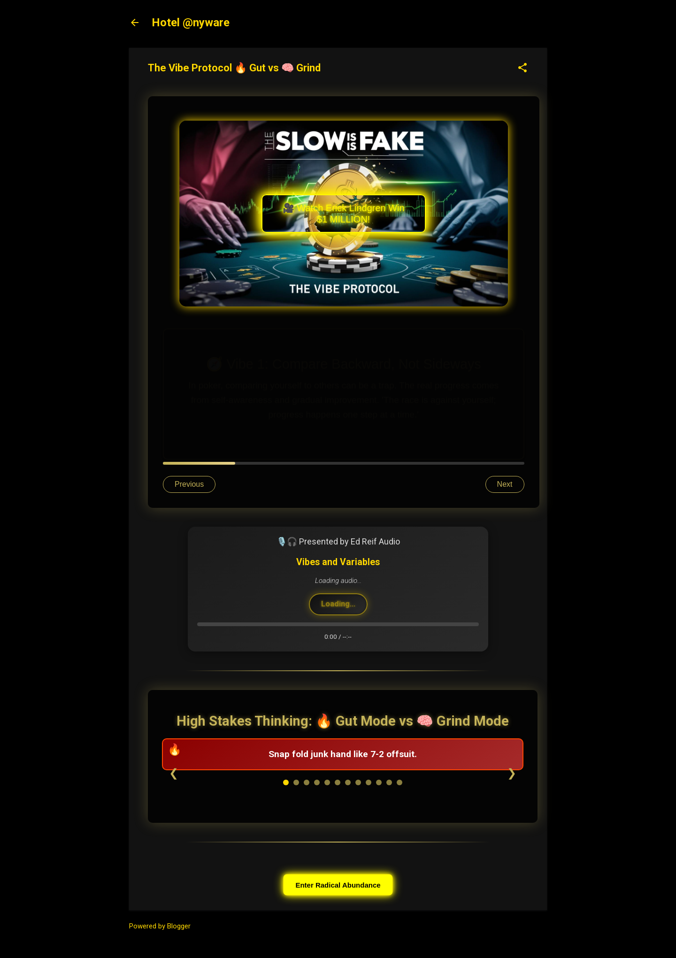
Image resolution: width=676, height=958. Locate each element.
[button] (522, 68)
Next (505, 484)
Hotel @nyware (191, 22)
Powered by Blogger (160, 926)
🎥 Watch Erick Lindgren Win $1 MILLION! (344, 213)
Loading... (338, 603)
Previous (189, 484)
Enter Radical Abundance (337, 885)
